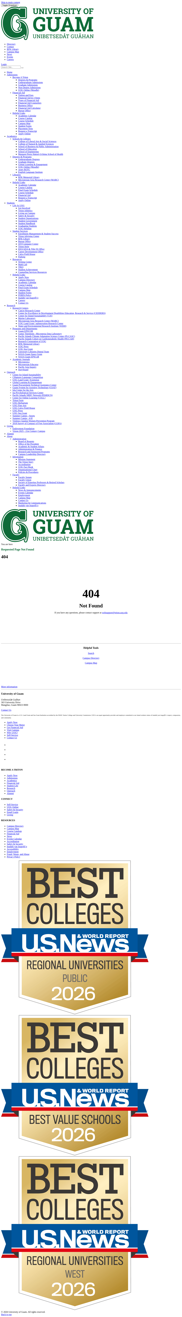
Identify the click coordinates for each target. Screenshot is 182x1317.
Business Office (25, 105)
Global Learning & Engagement (32, 164)
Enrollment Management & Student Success (38, 233)
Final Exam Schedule (28, 190)
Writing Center (25, 262)
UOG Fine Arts (19, 405)
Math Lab (22, 264)
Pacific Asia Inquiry (27, 367)
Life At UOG (18, 205)
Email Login (12, 812)
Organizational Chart (27, 469)
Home (9, 72)
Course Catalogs (14, 831)
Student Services (20, 231)
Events (10, 57)
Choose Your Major (16, 725)
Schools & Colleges (22, 139)
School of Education (27, 149)
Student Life (12, 786)
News (9, 54)
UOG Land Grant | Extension (26, 380)
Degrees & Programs (27, 80)
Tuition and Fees (25, 95)
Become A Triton (20, 77)
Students (11, 203)
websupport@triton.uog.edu (114, 612)
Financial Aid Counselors (29, 103)
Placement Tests (25, 128)
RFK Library (13, 49)
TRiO (20, 267)
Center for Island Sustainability (27, 375)
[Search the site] (22, 67)
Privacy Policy (13, 857)
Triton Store (23, 246)
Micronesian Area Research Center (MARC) (38, 180)
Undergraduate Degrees (29, 159)
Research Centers (20, 308)
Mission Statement (26, 459)
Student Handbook (26, 223)
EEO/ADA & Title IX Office (31, 249)
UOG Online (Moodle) (28, 90)
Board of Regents (26, 441)
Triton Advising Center (28, 236)
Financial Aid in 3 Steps (29, 98)
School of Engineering (28, 151)
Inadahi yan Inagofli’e (28, 298)
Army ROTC (24, 169)
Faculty (16, 475)
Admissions (12, 75)
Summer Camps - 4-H (23, 418)
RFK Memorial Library (29, 177)
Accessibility (13, 849)
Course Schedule (26, 121)
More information (9, 686)
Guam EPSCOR (25, 331)
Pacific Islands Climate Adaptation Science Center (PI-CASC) (46, 336)
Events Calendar (25, 492)
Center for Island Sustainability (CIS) (35, 316)
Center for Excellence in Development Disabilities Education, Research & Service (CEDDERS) (62, 313)
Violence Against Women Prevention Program (33, 421)
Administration (19, 439)
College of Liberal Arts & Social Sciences (37, 141)
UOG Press (23, 346)
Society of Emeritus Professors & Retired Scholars (41, 482)
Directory (11, 44)
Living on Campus (26, 213)
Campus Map (13, 52)
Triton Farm (18, 400)
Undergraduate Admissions (30, 82)
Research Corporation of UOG (32, 341)
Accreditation (24, 464)
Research (11, 305)
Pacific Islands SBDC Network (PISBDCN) (33, 395)
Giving (10, 426)
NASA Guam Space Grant (30, 354)
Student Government (27, 221)
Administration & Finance (30, 449)
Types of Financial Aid (28, 100)
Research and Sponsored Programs (34, 451)
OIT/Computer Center (28, 244)
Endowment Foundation (23, 428)
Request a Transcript (27, 131)
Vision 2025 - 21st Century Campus (29, 431)
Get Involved (24, 208)
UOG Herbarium (20, 403)
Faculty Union (24, 480)
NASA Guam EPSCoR (28, 357)
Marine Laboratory (26, 318)
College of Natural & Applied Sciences (36, 144)
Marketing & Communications (32, 503)
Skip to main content (10, 2)
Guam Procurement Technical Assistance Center (34, 385)
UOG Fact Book (25, 467)
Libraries (17, 175)
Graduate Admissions (28, 85)
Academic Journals (21, 359)
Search (91, 653)
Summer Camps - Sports (24, 416)
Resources (17, 259)
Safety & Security (26, 216)
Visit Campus (13, 730)
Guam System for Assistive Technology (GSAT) (34, 387)
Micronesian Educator (28, 364)
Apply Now (23, 277)
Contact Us (23, 303)
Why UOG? (12, 732)
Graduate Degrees (26, 162)
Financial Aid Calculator (29, 108)
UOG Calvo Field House (24, 408)
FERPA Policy (24, 295)
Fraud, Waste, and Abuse (18, 854)
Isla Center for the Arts (23, 390)
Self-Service (12, 735)
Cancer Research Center (29, 310)
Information (18, 457)
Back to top (6, 1314)
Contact (10, 46)
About (10, 436)
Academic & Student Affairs (31, 446)
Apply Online (24, 133)
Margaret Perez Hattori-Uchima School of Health (40, 154)
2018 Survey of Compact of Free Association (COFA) (37, 423)
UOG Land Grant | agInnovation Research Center (40, 323)
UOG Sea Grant (25, 349)
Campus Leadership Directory (32, 454)
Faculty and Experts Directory (32, 485)
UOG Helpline (25, 228)
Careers (10, 59)
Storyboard (23, 369)
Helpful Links (19, 113)
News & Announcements (29, 490)
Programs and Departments (25, 328)
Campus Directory (26, 280)
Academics (12, 136)
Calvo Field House (26, 254)
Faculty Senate (25, 477)
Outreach (11, 372)
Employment (24, 495)
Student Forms (25, 126)
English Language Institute (30, 172)
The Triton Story (25, 462)
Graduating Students (27, 226)
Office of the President (28, 444)
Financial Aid (19, 92)
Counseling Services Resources (32, 272)
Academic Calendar (27, 116)
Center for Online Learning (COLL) (29, 398)
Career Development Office (30, 251)
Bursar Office (24, 110)
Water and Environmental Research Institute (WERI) (42, 326)
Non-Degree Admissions (29, 87)
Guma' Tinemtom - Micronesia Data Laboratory (40, 333)
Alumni (10, 433)
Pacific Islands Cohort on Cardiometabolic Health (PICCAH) (46, 339)
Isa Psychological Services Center (28, 392)
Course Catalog (25, 118)
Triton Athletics (25, 210)
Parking (21, 257)
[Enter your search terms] (11, 67)
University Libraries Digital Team (33, 351)
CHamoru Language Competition (28, 377)
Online (12, 807)
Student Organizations (28, 218)
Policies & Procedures (28, 472)
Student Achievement (28, 269)
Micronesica (23, 362)
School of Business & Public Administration (38, 146)
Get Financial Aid (15, 727)
